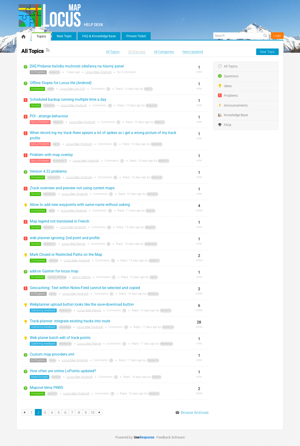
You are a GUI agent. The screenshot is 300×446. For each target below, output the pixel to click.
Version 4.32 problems (48, 171)
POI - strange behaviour (49, 116)
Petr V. (148, 88)
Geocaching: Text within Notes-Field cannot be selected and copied (85, 288)
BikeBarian (65, 343)
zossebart (65, 327)
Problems (228, 95)
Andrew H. (50, 243)
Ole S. (56, 144)
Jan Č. (153, 277)
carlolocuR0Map (57, 277)
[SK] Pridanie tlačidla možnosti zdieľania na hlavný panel (77, 66)
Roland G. (49, 105)
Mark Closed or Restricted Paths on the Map (66, 254)
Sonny (52, 293)
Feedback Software (171, 437)
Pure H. (150, 210)
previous (24, 412)
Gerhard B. (54, 177)
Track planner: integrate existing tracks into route (70, 321)
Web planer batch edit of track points (60, 337)
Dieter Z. (58, 122)
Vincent (53, 260)
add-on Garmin (81, 277)
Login (277, 35)
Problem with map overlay (51, 154)
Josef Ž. (52, 393)
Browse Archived (192, 412)
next (99, 412)
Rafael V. (49, 227)
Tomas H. (168, 327)
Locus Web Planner (74, 243)
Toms (52, 360)
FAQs (224, 125)
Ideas (225, 86)
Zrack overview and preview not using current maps (72, 188)
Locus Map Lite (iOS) (72, 88)
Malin (51, 88)
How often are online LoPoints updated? (63, 371)
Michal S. (156, 144)
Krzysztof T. (60, 160)
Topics (41, 36)
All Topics (227, 66)
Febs (52, 210)
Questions (228, 76)
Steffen (56, 377)
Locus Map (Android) (99, 72)
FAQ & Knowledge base (99, 36)
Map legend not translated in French (59, 221)
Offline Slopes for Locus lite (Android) (61, 83)
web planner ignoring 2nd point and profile (65, 238)
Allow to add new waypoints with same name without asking (80, 204)
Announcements (233, 105)
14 (109, 227)
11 (124, 310)
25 (110, 105)
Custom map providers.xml (52, 354)
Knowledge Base (233, 115)
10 (110, 210)
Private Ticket (136, 36)
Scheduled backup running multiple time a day (68, 99)
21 (115, 177)
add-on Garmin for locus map (54, 271)
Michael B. (50, 194)
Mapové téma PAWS (46, 387)
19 (113, 260)
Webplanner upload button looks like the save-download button (82, 304)
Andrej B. (54, 72)
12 (126, 327)
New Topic (64, 36)
